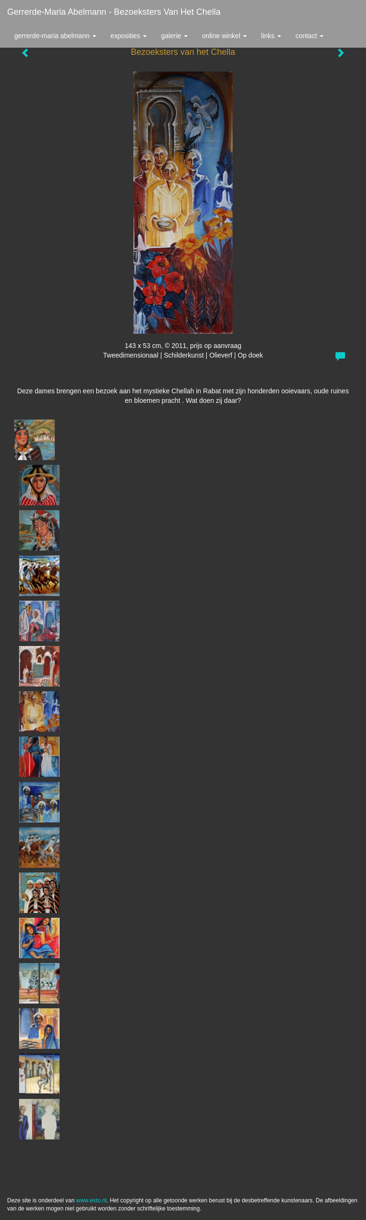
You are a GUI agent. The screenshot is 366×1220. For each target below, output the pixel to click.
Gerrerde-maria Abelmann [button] (55, 36)
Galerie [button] (174, 36)
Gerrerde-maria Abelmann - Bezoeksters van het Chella (114, 12)
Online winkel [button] (224, 36)
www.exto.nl (91, 1200)
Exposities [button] (129, 36)
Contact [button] (309, 36)
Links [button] (271, 36)
